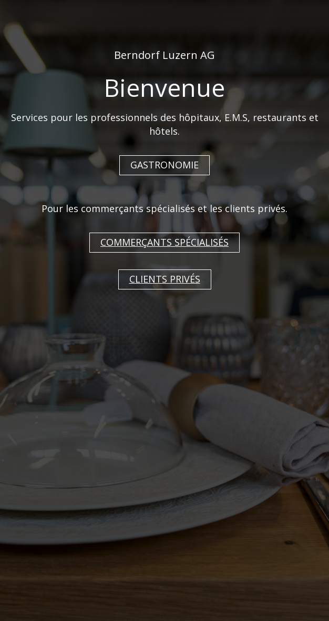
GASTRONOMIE (164, 164)
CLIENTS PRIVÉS (164, 279)
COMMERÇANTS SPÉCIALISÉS (164, 242)
